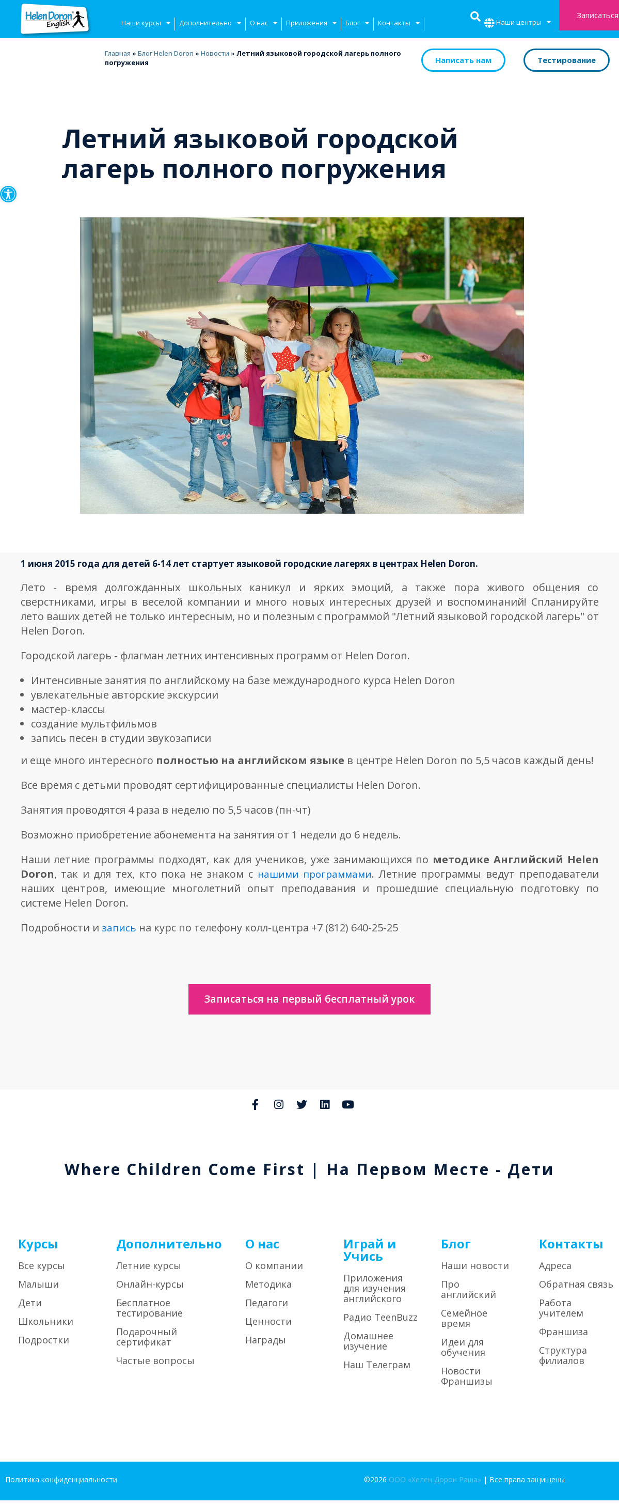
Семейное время (464, 1322)
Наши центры (523, 23)
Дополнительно (210, 24)
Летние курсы (148, 1270)
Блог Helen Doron (165, 53)
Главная (117, 53)
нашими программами (313, 874)
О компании (274, 1270)
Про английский (468, 1294)
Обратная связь (576, 1289)
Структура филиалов (563, 1360)
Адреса (555, 1270)
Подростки (43, 1344)
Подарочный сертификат (146, 1341)
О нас (263, 24)
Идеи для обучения (463, 1351)
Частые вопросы (155, 1365)
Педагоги (266, 1307)
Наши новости (475, 1270)
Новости (214, 53)
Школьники (45, 1326)
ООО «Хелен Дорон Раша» (435, 1484)
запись (119, 927)
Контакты (399, 24)
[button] (8, 194)
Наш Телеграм (376, 1369)
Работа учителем (561, 1312)
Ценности (268, 1326)
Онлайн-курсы (150, 1289)
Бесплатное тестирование (149, 1312)
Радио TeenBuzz (380, 1322)
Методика (268, 1289)
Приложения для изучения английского (374, 1292)
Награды (265, 1344)
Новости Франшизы (467, 1380)
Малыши (38, 1289)
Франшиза (563, 1336)
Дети (30, 1307)
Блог (357, 24)
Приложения (311, 24)
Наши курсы (145, 24)
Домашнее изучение (368, 1345)
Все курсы (41, 1270)
